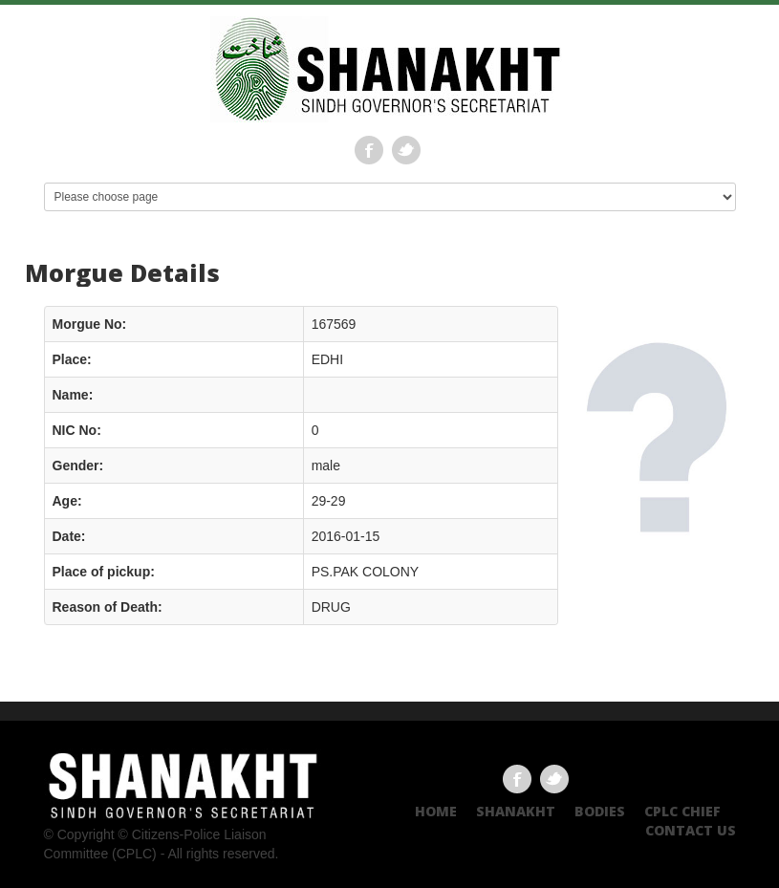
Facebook (369, 150)
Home (436, 811)
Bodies (599, 811)
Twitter (406, 150)
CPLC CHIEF (682, 811)
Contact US (690, 830)
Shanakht (515, 811)
